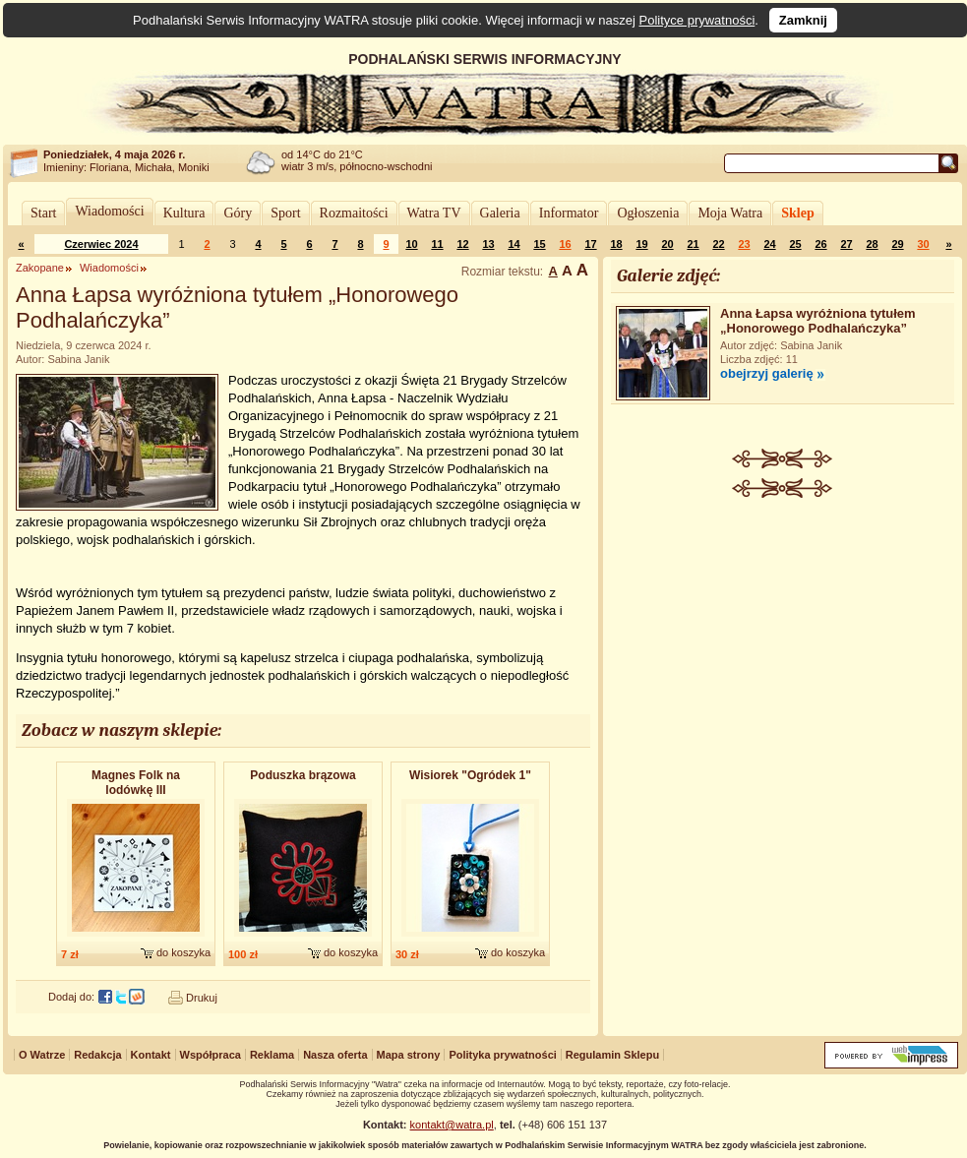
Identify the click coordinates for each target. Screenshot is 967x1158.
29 (897, 244)
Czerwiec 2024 (101, 244)
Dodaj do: (71, 997)
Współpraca (210, 1055)
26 (820, 244)
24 (769, 244)
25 (795, 244)
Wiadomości (109, 211)
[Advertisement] (783, 631)
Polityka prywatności (502, 1055)
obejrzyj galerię (767, 373)
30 (923, 244)
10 (411, 244)
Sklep (797, 213)
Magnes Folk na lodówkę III (135, 782)
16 (565, 244)
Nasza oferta (335, 1055)
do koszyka (183, 952)
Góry (237, 213)
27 (846, 244)
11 (437, 244)
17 (590, 244)
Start (43, 213)
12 (462, 244)
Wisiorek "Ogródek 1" (470, 775)
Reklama (272, 1055)
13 (488, 244)
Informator (569, 213)
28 (871, 244)
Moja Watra (729, 213)
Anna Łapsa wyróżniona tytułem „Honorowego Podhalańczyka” (818, 320)
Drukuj (201, 998)
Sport (285, 213)
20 (667, 244)
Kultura (184, 213)
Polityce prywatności (697, 20)
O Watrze (42, 1055)
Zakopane (40, 268)
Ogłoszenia (648, 213)
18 (616, 244)
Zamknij (803, 20)
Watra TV (434, 213)
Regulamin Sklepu (612, 1055)
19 (641, 244)
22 (718, 244)
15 (539, 244)
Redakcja (97, 1055)
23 (744, 244)
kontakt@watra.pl (452, 1124)
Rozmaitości (354, 213)
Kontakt (151, 1055)
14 (513, 244)
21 (692, 244)
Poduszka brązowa (302, 775)
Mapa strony (409, 1055)
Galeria (500, 213)
